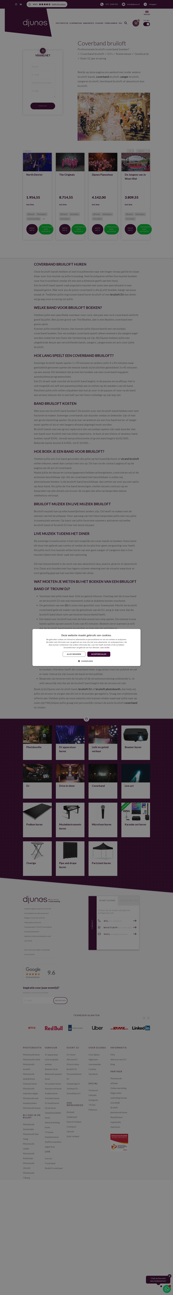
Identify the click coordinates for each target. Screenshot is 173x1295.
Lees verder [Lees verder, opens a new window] (105, 647)
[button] (86, 661)
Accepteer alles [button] (98, 654)
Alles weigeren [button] (74, 654)
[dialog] (86, 647)
